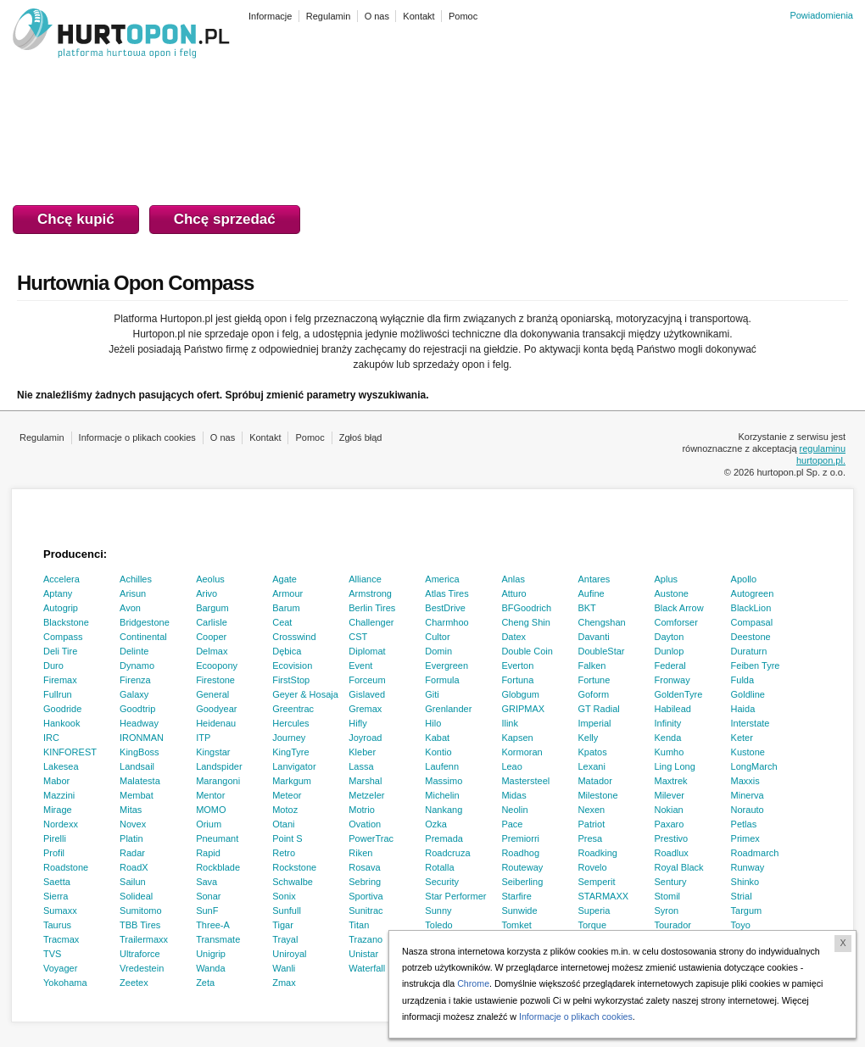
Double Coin (527, 651)
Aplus (666, 579)
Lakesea (61, 766)
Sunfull (286, 910)
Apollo (744, 579)
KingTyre (290, 752)
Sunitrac (365, 910)
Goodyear (216, 709)
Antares (594, 579)
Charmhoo (446, 622)
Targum (746, 910)
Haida (743, 709)
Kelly (588, 737)
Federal (670, 665)
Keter (742, 737)
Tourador (673, 925)
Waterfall (367, 968)
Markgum (291, 781)
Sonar (208, 896)
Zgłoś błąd (360, 437)
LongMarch (754, 766)
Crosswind (293, 637)
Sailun (133, 882)
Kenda (668, 737)
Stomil (668, 896)
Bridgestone (145, 622)
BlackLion (751, 608)
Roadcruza (447, 853)
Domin (438, 651)
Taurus (57, 925)
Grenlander (448, 709)
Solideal (136, 896)
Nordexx (60, 824)
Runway (748, 867)
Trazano (365, 939)
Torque (592, 925)
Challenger (371, 622)
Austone (672, 593)
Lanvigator (293, 766)
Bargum (212, 608)
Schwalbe (292, 882)
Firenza (135, 680)
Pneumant (217, 838)
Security (442, 882)
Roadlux (672, 853)
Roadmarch (755, 853)
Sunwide (519, 910)
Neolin (514, 810)
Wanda (210, 968)
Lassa (361, 766)
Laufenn (442, 766)
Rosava (364, 867)
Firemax (60, 680)
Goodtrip (137, 709)
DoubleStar (601, 651)
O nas (222, 437)
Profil (53, 853)
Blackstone (66, 622)
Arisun (133, 593)
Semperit (596, 882)
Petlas (744, 824)
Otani (283, 824)
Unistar (363, 954)
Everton (517, 665)
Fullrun (57, 694)
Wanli (283, 968)
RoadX (134, 867)
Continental (143, 637)
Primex (745, 838)
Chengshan (601, 622)
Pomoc (309, 437)
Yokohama (65, 982)
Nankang (443, 810)
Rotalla (439, 867)
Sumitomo (141, 910)
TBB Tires (140, 925)
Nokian (669, 810)
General (212, 694)
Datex (513, 637)
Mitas (131, 810)
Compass (62, 637)
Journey (288, 737)
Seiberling (522, 882)
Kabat (437, 737)
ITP (203, 737)
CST (358, 637)
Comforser (676, 622)
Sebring (365, 882)
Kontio (438, 752)
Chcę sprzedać (225, 219)
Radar (132, 853)
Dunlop (669, 651)
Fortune (594, 680)
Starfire (516, 896)
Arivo (206, 593)
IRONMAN (142, 737)
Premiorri (520, 838)
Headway (139, 723)
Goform (593, 694)
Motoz (285, 810)
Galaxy (134, 694)
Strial (741, 896)
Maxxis (745, 781)
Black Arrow (679, 608)
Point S (287, 838)
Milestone (597, 795)
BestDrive (445, 608)
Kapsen (517, 737)
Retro (283, 853)
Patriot (591, 824)
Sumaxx (60, 910)
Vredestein (142, 968)
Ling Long (675, 766)
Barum (285, 608)
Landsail (137, 766)
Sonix (284, 896)
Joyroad (365, 737)
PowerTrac (371, 838)
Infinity (668, 723)
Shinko (745, 882)
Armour (287, 593)
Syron (667, 910)
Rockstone (294, 867)
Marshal (365, 781)
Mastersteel (525, 781)
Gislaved (367, 694)
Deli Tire (60, 651)
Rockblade (218, 867)
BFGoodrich (526, 608)
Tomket (516, 925)
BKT (586, 608)
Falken (592, 665)
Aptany (57, 593)
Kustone (748, 752)
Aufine (591, 593)
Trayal (285, 939)
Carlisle (211, 622)
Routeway (522, 867)
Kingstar (213, 752)
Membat (136, 795)
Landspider (219, 766)
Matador (594, 781)
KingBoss (139, 752)
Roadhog (520, 853)
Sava (206, 882)
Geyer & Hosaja (305, 694)
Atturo (513, 593)
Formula (442, 680)
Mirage (57, 810)
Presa (590, 838)
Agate (284, 579)
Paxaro (669, 824)
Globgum (520, 694)
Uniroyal (289, 954)
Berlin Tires (372, 608)
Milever (669, 795)
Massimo (443, 781)
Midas (513, 795)
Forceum (367, 680)
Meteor (286, 795)
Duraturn (749, 651)
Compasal (752, 622)
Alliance (365, 579)
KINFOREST (70, 752)
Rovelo (592, 867)
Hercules (290, 723)
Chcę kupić (75, 219)
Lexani (591, 766)
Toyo (741, 925)
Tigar (282, 925)
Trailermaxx (144, 939)
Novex (133, 824)
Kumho (669, 752)
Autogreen (752, 593)
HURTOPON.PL (121, 35)
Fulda (743, 680)
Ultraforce (140, 954)
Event (360, 665)
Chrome (473, 983)
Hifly (357, 723)
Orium (208, 824)
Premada (444, 838)
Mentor (210, 795)
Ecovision (292, 665)
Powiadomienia (821, 15)
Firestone (215, 680)
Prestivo (672, 838)
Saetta (56, 882)
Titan (359, 925)
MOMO (211, 810)
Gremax (365, 709)
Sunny (438, 910)
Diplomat (367, 651)
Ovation (365, 824)
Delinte (134, 651)
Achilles (136, 579)
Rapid (208, 853)
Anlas (513, 579)
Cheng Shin (525, 622)
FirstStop (291, 680)
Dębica (286, 651)
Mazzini (59, 795)
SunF (207, 910)
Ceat (282, 622)
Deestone (751, 637)
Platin (131, 838)
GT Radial (598, 709)
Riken (360, 853)
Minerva (747, 795)
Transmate (218, 939)
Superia (594, 910)
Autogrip (60, 608)
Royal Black (679, 867)
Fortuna (517, 680)
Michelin (442, 795)
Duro (53, 665)
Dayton (669, 637)
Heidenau (216, 723)
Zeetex (134, 982)
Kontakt (265, 437)
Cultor (437, 637)
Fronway (672, 680)
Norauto (747, 810)
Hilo (433, 723)
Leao (511, 766)
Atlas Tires (446, 593)
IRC (51, 737)
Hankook (61, 723)
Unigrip (211, 954)
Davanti (593, 637)
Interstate (750, 723)
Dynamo (137, 665)
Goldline (748, 694)
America (442, 579)
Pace (511, 824)
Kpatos (592, 752)
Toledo (438, 925)
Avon (130, 608)
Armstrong (370, 593)
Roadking (597, 853)
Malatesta (140, 781)
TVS (52, 954)
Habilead (673, 709)
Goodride (62, 709)
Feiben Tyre (755, 665)
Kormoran (521, 752)
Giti (432, 694)
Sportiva (365, 896)
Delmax (211, 651)
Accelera (61, 579)
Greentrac (293, 709)
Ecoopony (216, 665)
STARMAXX (603, 896)
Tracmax (61, 939)
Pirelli (54, 838)
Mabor (56, 781)
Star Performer (455, 896)
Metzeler (366, 795)
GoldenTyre (679, 694)
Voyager (60, 968)
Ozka (436, 824)
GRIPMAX (522, 709)
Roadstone (65, 867)
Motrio (362, 810)
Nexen (591, 810)
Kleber (362, 752)
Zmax (284, 982)
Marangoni (218, 781)
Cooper (211, 637)
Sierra (55, 896)
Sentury (671, 882)
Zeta (205, 982)
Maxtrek (671, 781)
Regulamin (42, 437)
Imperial (594, 723)
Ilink (509, 723)
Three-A (213, 925)
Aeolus (210, 579)
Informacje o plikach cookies (137, 437)
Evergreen (446, 665)
